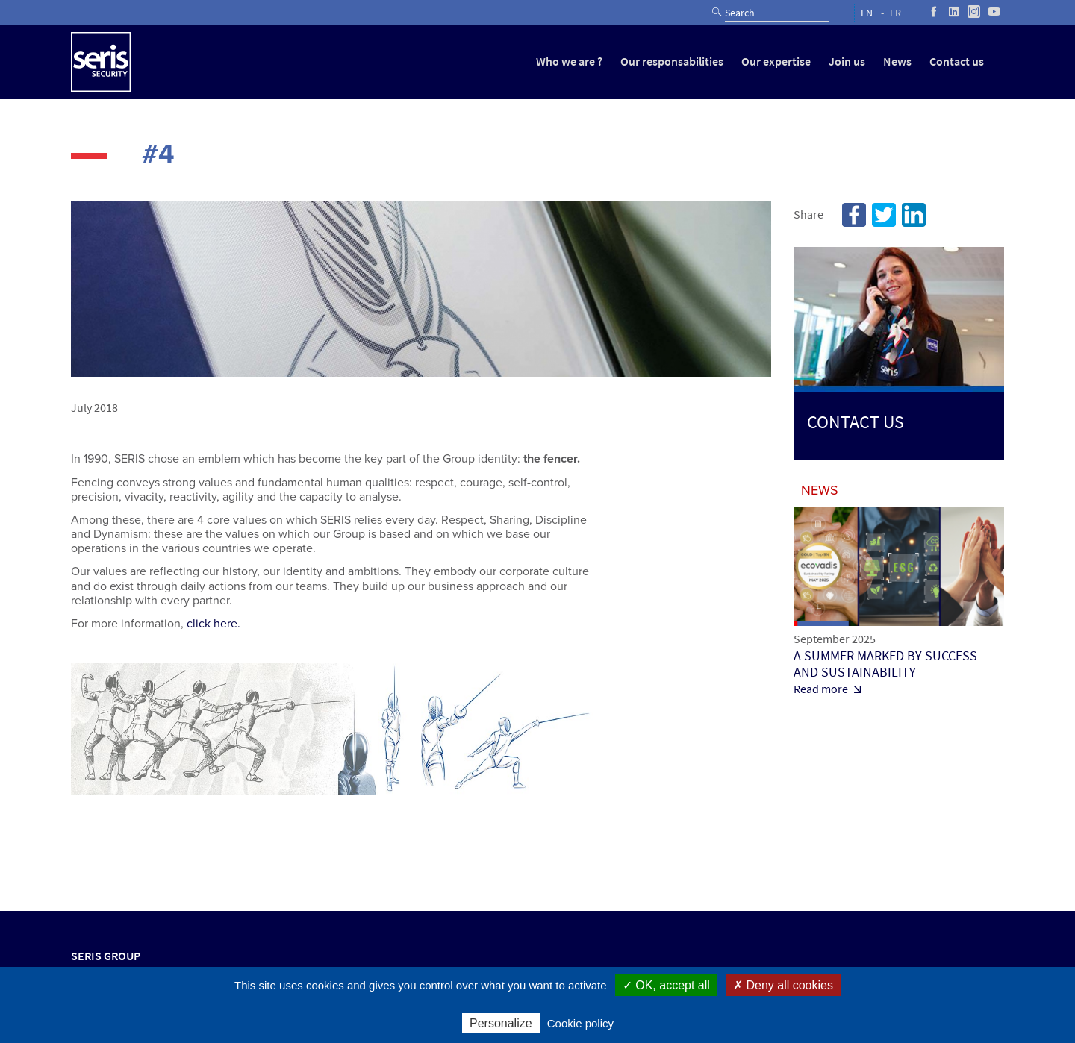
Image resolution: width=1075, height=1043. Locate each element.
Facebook (854, 215)
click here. (213, 623)
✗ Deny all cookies (783, 985)
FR (895, 13)
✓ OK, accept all (666, 985)
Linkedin (914, 215)
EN (867, 13)
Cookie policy (580, 1023)
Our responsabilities (671, 61)
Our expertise (776, 61)
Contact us (956, 61)
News (897, 61)
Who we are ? (569, 61)
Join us (847, 61)
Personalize (501, 1023)
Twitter (884, 215)
